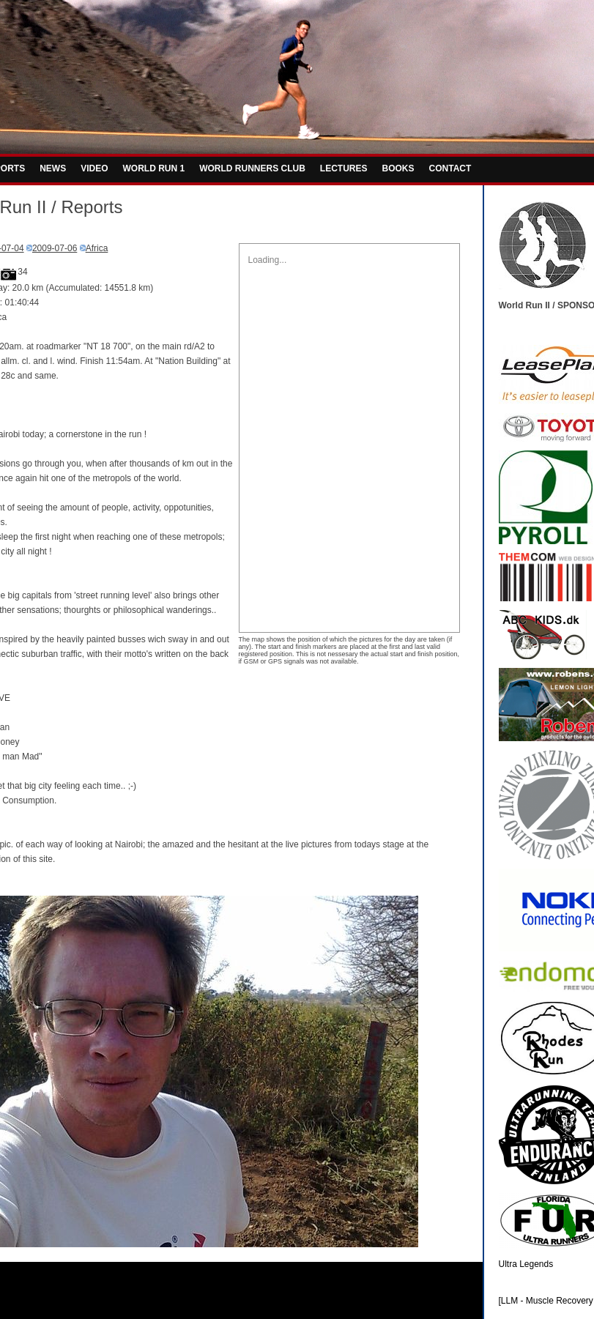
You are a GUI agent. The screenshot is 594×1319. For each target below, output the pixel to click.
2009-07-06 (54, 248)
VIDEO (94, 168)
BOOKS (398, 168)
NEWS (53, 168)
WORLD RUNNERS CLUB (252, 168)
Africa (97, 248)
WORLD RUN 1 (154, 168)
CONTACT (450, 168)
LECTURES (344, 168)
